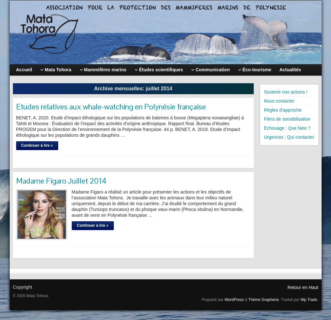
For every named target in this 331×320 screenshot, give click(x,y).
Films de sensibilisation (287, 119)
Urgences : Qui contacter (289, 137)
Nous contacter (279, 101)
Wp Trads (309, 299)
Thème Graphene (263, 299)
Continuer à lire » (37, 145)
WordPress (234, 299)
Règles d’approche (283, 110)
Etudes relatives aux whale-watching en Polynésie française (111, 107)
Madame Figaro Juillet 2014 (61, 181)
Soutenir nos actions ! (286, 92)
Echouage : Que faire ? (287, 128)
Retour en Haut (303, 287)
